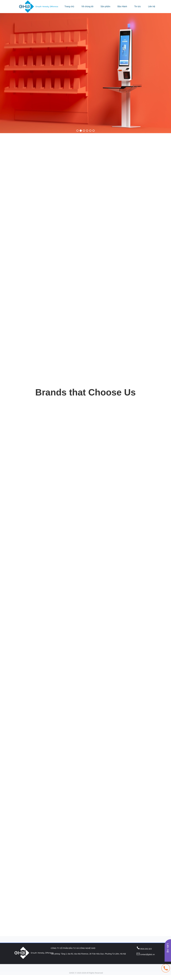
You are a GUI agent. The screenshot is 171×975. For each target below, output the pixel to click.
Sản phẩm (105, 6)
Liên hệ (151, 6)
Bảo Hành (122, 6)
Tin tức (137, 6)
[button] (77, 131)
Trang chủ (69, 6)
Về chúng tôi (87, 6)
